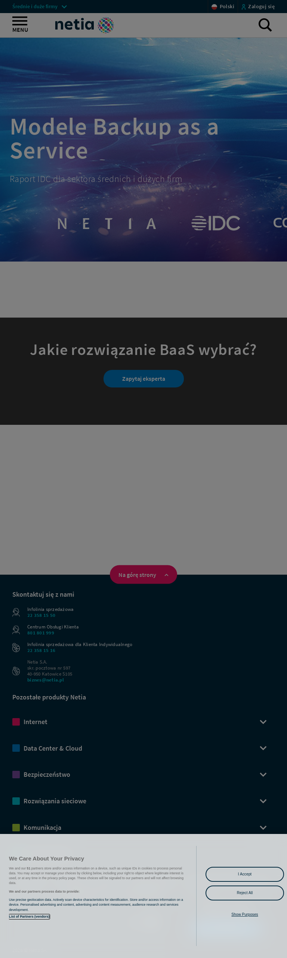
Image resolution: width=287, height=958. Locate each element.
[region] (143, 896)
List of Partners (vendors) (29, 916)
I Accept (244, 874)
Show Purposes (244, 914)
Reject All (245, 893)
